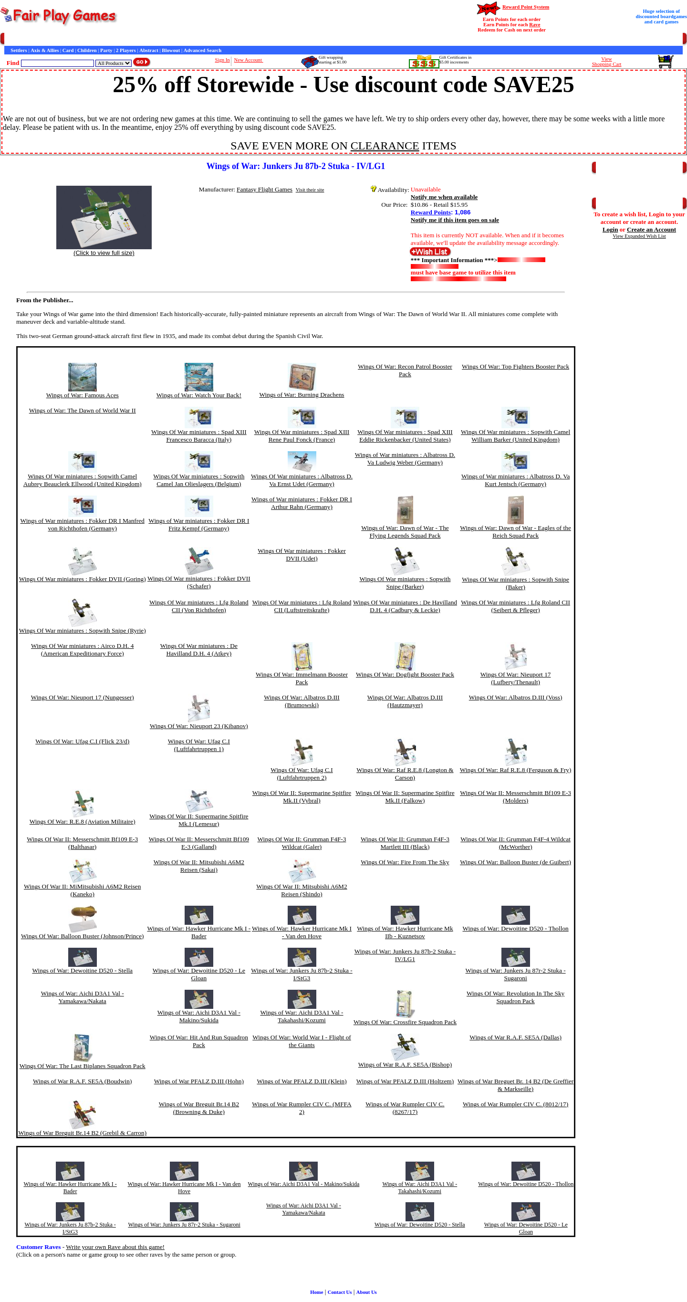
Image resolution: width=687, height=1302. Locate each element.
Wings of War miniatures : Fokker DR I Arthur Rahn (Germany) (301, 503)
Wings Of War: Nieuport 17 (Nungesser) (82, 697)
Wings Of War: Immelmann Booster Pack (302, 678)
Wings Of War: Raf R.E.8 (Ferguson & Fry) (516, 769)
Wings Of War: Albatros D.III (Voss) (515, 697)
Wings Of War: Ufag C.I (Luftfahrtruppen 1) (199, 745)
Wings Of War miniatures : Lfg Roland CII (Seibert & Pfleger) (515, 606)
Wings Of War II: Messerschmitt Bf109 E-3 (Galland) (199, 843)
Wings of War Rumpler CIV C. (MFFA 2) (301, 1108)
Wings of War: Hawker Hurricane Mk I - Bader (198, 932)
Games (28, 39)
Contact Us (94, 39)
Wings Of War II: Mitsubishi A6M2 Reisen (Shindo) (301, 890)
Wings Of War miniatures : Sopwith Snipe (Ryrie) (82, 630)
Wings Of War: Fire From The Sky (405, 862)
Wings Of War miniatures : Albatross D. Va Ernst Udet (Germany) (302, 480)
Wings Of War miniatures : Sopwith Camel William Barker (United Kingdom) (515, 435)
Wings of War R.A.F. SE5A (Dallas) (515, 1037)
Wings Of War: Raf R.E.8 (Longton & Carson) (404, 773)
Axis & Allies (45, 50)
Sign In (222, 60)
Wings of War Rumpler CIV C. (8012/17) (515, 1104)
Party (106, 50)
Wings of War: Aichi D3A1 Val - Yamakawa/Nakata (82, 997)
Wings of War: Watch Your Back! (198, 395)
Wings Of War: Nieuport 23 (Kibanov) (199, 726)
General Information (132, 39)
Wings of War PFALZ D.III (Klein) (301, 1081)
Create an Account (651, 229)
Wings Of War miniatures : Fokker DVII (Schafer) (198, 582)
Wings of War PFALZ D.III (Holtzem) (405, 1081)
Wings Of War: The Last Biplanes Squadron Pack (83, 1065)
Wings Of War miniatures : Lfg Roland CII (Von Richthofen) (199, 606)
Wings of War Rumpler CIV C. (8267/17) (404, 1108)
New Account (248, 60)
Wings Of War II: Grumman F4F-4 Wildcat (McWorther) (515, 843)
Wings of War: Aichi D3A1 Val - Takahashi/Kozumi (301, 1016)
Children (87, 50)
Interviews (209, 39)
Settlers (18, 50)
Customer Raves (176, 39)
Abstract (148, 50)
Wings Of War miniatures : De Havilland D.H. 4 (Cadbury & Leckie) (405, 606)
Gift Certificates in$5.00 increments (455, 59)
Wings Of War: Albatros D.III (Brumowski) (301, 701)
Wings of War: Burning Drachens (301, 394)
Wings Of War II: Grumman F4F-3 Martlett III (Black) (405, 843)
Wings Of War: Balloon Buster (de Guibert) (515, 862)
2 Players (126, 50)
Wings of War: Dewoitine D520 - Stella (82, 970)
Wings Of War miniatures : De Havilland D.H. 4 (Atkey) (199, 649)
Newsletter (262, 39)
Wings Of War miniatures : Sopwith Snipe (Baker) (515, 583)
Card (68, 50)
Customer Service (59, 39)
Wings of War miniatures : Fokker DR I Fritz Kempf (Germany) (198, 524)
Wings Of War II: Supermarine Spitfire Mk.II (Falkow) (404, 796)
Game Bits (235, 39)
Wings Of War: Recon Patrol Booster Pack (405, 370)
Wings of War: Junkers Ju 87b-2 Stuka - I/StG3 (301, 974)
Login (610, 229)
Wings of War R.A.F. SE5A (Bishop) (405, 1064)
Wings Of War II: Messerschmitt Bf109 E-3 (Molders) (515, 796)
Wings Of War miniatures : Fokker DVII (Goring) (82, 578)
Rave (534, 24)
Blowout (171, 50)
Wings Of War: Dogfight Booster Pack (405, 674)
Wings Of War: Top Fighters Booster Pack (515, 366)
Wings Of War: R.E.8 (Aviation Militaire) (82, 821)
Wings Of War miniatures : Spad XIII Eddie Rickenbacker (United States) (405, 435)
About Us (366, 1292)
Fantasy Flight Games (264, 189)
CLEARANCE (385, 145)
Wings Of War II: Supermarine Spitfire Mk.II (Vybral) (301, 796)
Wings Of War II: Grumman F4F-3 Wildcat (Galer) (302, 843)
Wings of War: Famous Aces (82, 395)
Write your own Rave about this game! (115, 1246)
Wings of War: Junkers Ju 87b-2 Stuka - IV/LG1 (405, 955)
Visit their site (310, 189)
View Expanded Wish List (639, 236)
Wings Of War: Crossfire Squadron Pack (405, 1022)
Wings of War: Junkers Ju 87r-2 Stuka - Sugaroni (516, 974)
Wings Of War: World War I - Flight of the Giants (301, 1041)
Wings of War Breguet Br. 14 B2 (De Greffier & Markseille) (515, 1085)
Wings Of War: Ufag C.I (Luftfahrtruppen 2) (302, 773)
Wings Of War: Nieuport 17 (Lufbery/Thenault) (515, 678)
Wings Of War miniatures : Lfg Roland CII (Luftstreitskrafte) (302, 606)
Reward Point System (525, 7)
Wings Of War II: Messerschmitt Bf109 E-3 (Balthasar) (82, 843)
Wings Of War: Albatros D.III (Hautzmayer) (405, 701)
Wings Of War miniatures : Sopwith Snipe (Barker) (404, 582)
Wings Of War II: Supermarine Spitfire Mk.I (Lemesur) (198, 820)
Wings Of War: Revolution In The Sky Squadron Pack (515, 997)
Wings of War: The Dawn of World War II (82, 410)
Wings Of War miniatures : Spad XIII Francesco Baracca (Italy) (199, 435)
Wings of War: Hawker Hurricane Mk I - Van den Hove (302, 932)
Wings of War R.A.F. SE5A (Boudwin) (82, 1081)
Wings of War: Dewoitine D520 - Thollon (516, 928)
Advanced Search (202, 50)
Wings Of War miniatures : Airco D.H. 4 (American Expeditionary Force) (82, 649)
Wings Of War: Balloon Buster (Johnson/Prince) (82, 936)
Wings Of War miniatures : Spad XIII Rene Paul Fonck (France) (302, 435)
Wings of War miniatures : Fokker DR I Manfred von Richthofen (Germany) (83, 524)
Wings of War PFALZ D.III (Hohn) (199, 1081)
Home (10, 39)
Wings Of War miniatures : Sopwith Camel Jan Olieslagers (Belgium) (198, 480)
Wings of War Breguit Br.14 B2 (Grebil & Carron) (82, 1132)
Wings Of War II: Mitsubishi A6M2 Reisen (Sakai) (199, 865)
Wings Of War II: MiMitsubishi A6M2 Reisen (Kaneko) (82, 890)
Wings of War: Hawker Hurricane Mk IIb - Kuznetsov (405, 932)
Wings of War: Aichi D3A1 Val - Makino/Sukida (198, 1016)
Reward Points (431, 212)
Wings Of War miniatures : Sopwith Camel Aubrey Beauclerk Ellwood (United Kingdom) (82, 480)
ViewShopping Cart (607, 61)
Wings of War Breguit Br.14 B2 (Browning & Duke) (199, 1108)
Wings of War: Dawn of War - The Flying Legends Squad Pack (405, 531)
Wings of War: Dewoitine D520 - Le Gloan (199, 974)
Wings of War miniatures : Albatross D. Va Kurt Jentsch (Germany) (515, 480)
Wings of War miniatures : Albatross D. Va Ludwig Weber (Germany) (405, 458)
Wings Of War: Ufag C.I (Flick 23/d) (82, 741)
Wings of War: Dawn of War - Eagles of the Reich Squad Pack (515, 531)
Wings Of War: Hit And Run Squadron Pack (199, 1041)
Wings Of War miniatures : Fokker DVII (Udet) (301, 554)
